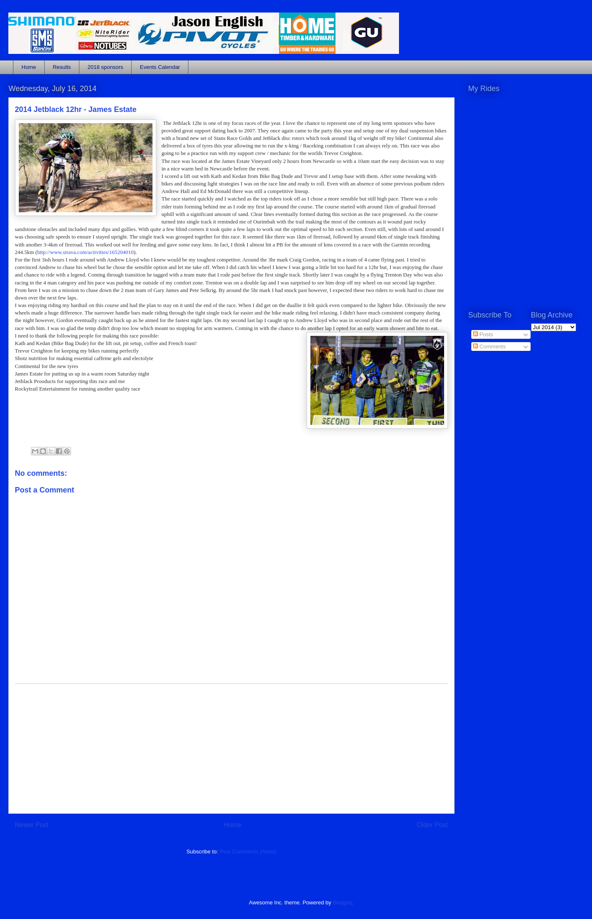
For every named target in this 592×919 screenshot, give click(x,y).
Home (29, 67)
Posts (483, 334)
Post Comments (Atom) (248, 851)
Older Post (432, 824)
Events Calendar (160, 67)
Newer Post (32, 824)
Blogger (342, 902)
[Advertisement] (231, 748)
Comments (489, 346)
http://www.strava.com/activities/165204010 (85, 252)
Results (62, 67)
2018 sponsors (105, 67)
